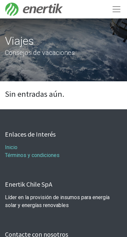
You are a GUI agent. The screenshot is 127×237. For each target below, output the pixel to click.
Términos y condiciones (32, 155)
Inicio (12, 147)
